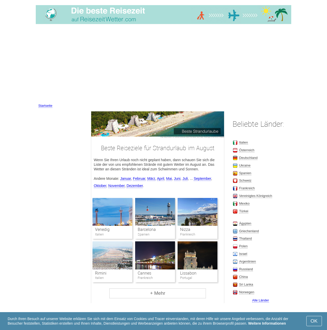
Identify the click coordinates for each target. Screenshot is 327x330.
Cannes (144, 273)
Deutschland (248, 158)
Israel (243, 254)
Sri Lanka (246, 284)
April (160, 178)
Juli (185, 178)
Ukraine (245, 165)
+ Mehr (157, 293)
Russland (246, 269)
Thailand (245, 238)
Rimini (101, 273)
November (116, 186)
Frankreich (247, 188)
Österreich (246, 150)
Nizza (185, 229)
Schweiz (245, 180)
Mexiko (244, 203)
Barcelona (147, 229)
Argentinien (247, 261)
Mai (169, 178)
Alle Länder (260, 300)
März (151, 178)
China (243, 277)
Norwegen (246, 292)
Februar (139, 178)
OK (314, 321)
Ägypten (245, 223)
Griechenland (249, 231)
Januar (125, 178)
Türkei (243, 211)
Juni (177, 178)
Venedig (102, 229)
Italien (243, 142)
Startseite (45, 106)
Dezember (134, 186)
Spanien (245, 173)
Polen (243, 246)
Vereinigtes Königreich (255, 196)
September (202, 178)
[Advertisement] (163, 64)
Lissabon (188, 273)
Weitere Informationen (267, 323)
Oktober (100, 186)
